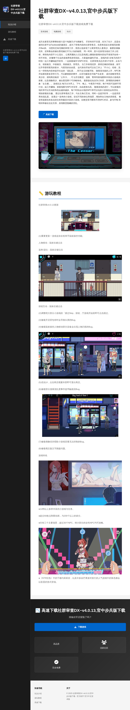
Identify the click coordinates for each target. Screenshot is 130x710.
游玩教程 (38, 698)
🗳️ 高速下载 (48, 114)
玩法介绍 (38, 694)
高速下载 (38, 702)
